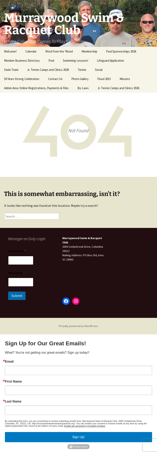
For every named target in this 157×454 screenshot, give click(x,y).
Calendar (31, 51)
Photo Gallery (80, 79)
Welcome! (10, 51)
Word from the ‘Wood (59, 51)
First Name (13, 381)
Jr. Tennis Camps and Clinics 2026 (48, 70)
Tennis (82, 70)
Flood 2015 (104, 79)
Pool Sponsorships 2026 (121, 51)
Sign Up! (78, 437)
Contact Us (55, 79)
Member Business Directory (22, 60)
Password (16, 273)
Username (17, 251)
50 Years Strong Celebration (21, 79)
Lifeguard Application (110, 60)
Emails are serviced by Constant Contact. (84, 426)
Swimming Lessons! (75, 60)
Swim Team (11, 70)
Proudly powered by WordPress (78, 326)
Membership (89, 51)
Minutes (125, 79)
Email (9, 361)
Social (98, 70)
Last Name (13, 401)
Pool (51, 60)
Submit (16, 295)
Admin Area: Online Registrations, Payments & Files (36, 88)
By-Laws (83, 88)
